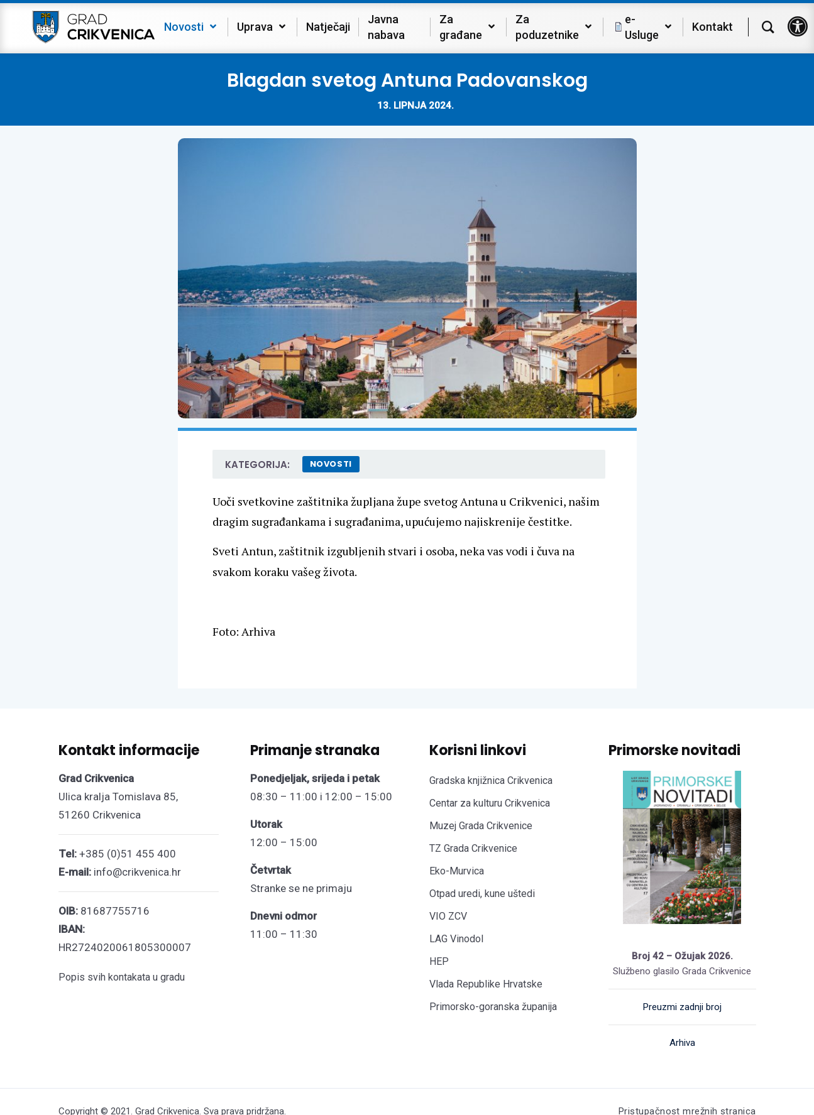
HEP (439, 961)
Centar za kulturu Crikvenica (489, 803)
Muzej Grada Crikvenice (480, 826)
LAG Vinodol (456, 939)
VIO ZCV (448, 916)
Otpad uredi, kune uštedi (482, 894)
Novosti (331, 464)
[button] (797, 26)
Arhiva (682, 1042)
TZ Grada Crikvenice (473, 848)
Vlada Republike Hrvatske (485, 984)
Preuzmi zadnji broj (682, 1007)
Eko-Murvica (456, 871)
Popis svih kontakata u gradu (121, 977)
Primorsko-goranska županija (493, 1007)
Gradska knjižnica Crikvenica (491, 780)
